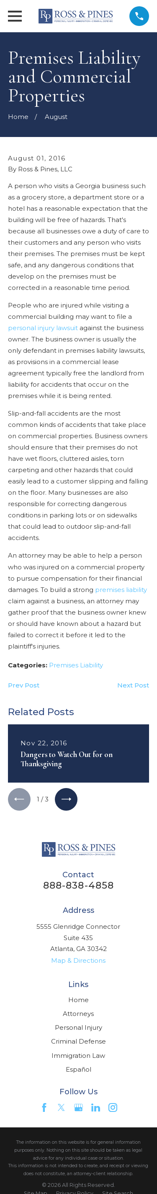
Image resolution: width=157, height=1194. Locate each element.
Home (78, 1000)
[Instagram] (112, 1107)
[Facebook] (44, 1107)
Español (78, 1069)
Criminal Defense (78, 1041)
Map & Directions (78, 960)
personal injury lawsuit (43, 328)
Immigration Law (78, 1056)
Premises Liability (76, 665)
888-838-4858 (78, 885)
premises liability (121, 590)
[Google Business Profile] (78, 1107)
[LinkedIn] (95, 1107)
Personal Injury (78, 1027)
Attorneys (78, 1014)
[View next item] (66, 799)
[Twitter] (61, 1107)
